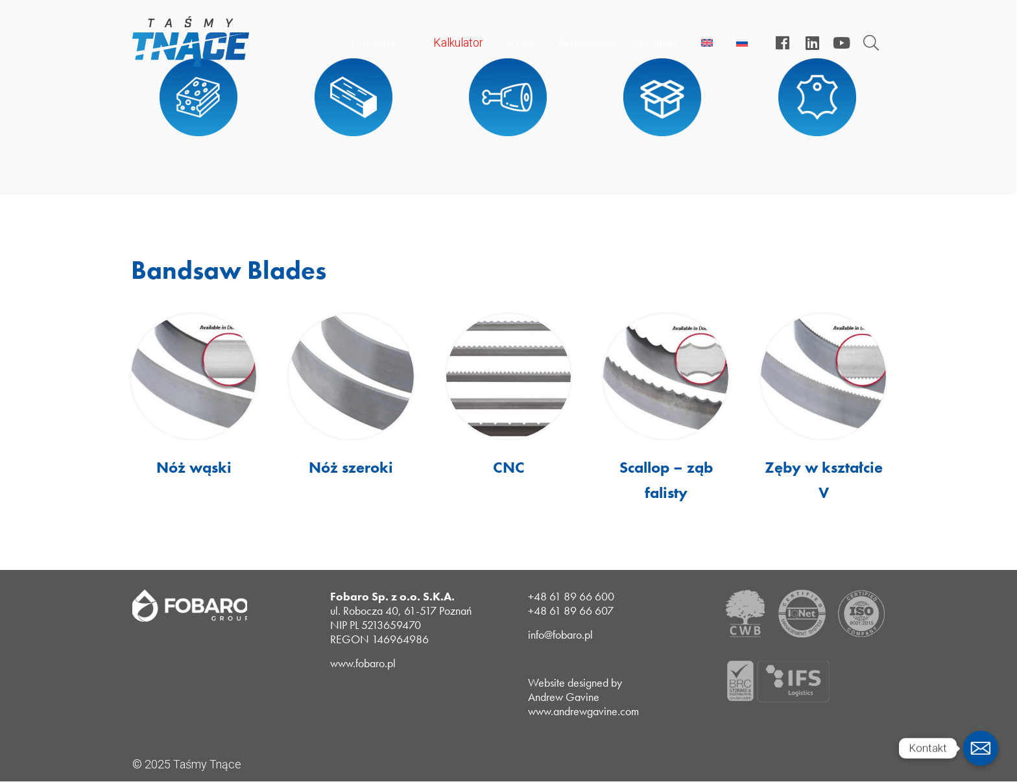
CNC (509, 467)
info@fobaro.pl (560, 634)
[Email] (980, 748)
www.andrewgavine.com (583, 711)
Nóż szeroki (351, 467)
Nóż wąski (194, 467)
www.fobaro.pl (363, 663)
